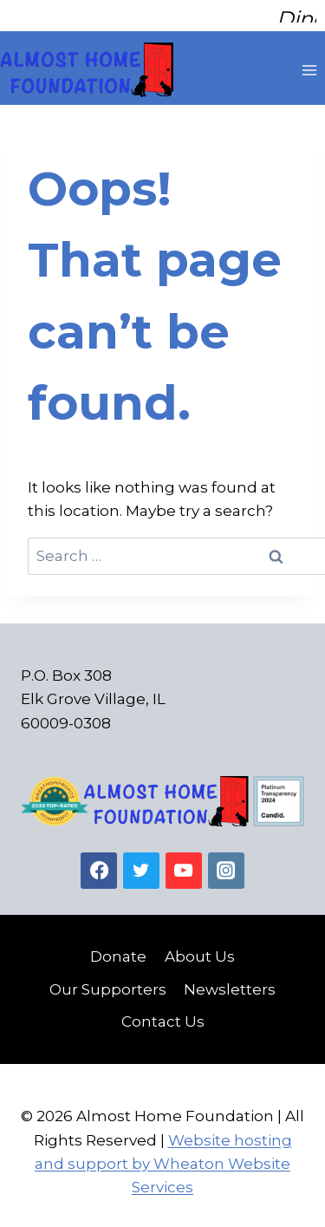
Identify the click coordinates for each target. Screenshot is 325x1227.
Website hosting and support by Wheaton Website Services (163, 1155)
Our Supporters (107, 980)
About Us (200, 948)
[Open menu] (309, 61)
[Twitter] (141, 862)
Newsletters (230, 980)
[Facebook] (99, 862)
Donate (118, 948)
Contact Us (163, 1012)
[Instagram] (226, 862)
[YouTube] (184, 862)
